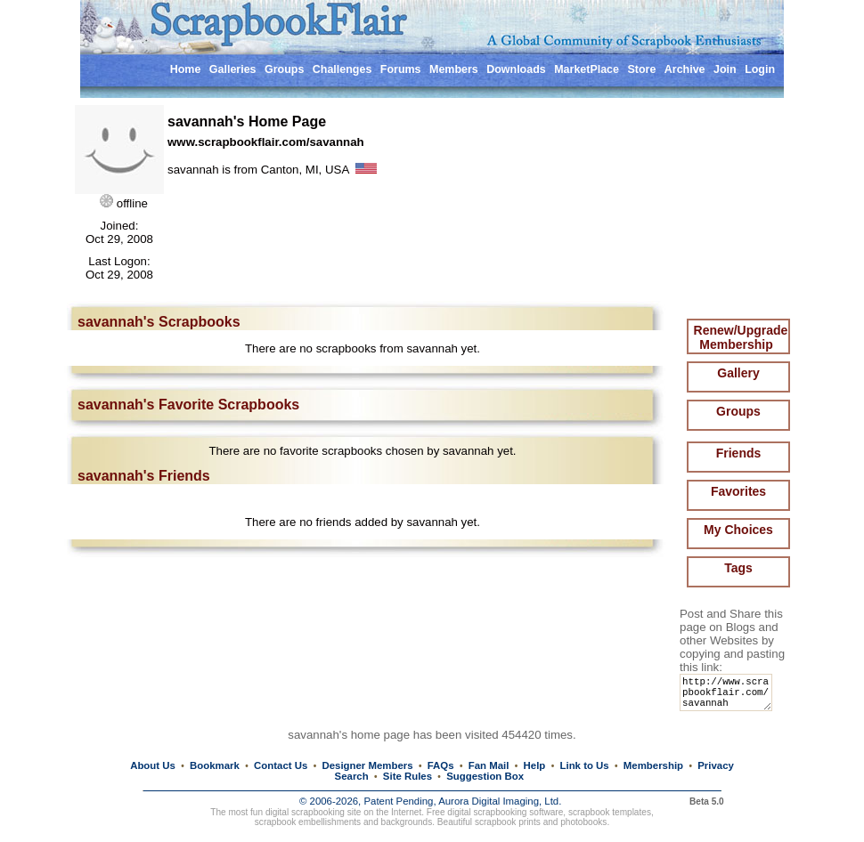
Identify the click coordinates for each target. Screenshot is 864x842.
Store (641, 69)
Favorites (738, 491)
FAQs (441, 765)
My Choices (738, 529)
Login (760, 69)
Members (453, 69)
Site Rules (407, 776)
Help (535, 765)
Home (185, 69)
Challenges (342, 69)
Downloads (516, 69)
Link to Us (584, 765)
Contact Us (280, 765)
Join (725, 69)
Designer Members (367, 765)
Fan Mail (489, 765)
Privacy (715, 765)
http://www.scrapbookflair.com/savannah (729, 696)
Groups (284, 69)
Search (352, 776)
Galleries (233, 69)
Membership (653, 765)
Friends (739, 453)
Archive (684, 69)
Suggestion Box (485, 776)
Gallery (738, 373)
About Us (152, 765)
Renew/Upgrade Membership (741, 337)
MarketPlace (586, 69)
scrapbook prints (508, 823)
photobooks (583, 823)
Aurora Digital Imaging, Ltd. (499, 802)
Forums (400, 69)
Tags (738, 568)
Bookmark (215, 765)
